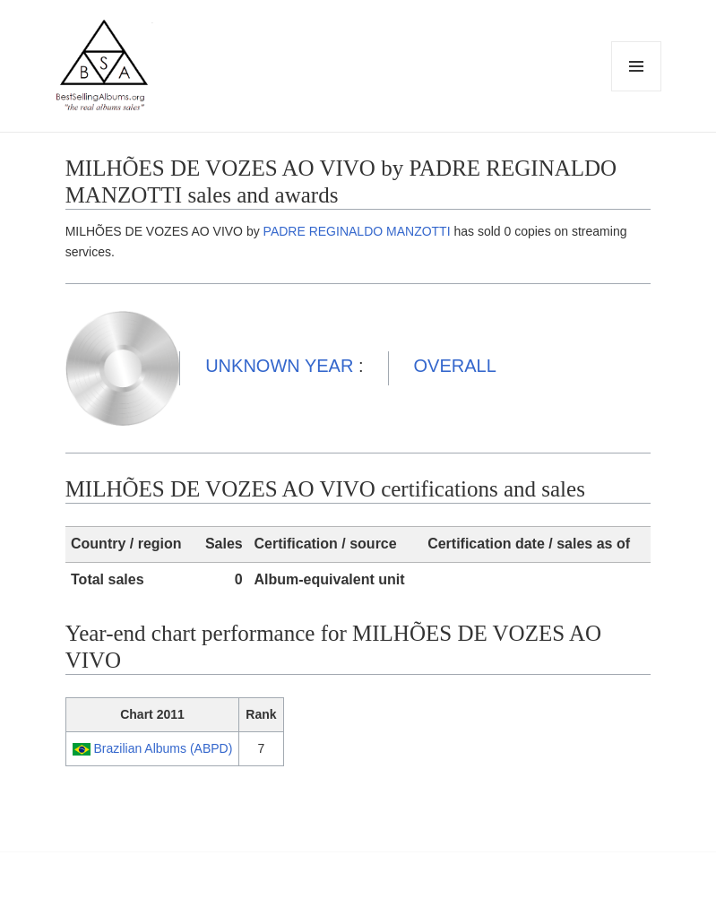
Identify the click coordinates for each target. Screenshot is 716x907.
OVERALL (455, 366)
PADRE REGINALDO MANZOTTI (357, 231)
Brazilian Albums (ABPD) (163, 748)
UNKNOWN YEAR (279, 366)
